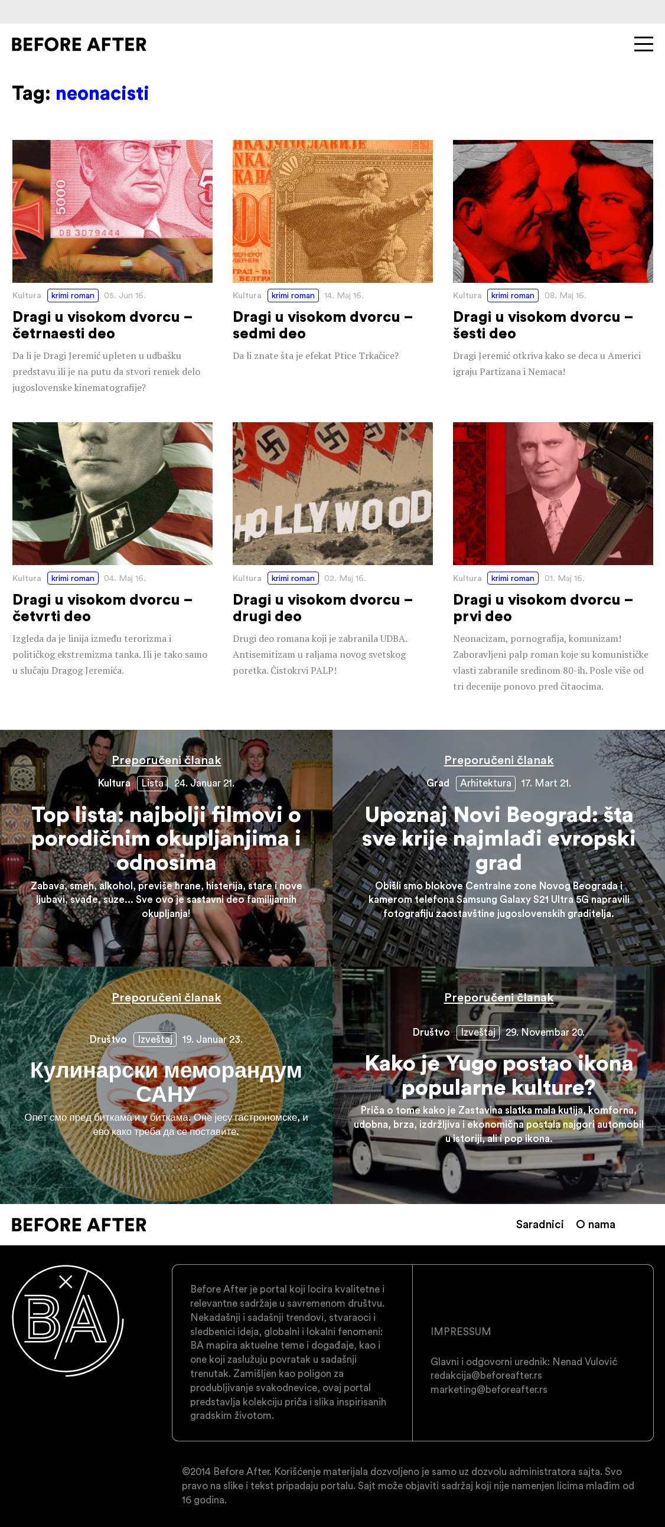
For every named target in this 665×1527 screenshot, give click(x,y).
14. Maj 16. (344, 295)
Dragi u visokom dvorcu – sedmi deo (333, 252)
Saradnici (540, 1224)
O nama (595, 1224)
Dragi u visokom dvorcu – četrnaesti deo (112, 268)
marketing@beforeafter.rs (489, 1389)
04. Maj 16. (125, 578)
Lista (152, 782)
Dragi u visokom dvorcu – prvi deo (553, 558)
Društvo (108, 1039)
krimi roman (72, 295)
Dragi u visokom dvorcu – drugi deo (333, 550)
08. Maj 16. (565, 295)
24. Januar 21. (204, 782)
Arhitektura (485, 782)
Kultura (26, 295)
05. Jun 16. (125, 295)
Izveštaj (155, 1039)
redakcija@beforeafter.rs (486, 1375)
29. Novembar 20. (545, 1032)
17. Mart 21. (546, 782)
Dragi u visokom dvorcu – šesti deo (553, 260)
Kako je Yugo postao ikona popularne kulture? (498, 1085)
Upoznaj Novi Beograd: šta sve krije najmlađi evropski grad (498, 848)
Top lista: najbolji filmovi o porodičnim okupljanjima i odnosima (166, 848)
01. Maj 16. (565, 578)
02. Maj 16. (345, 578)
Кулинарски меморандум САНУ (166, 1085)
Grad (437, 782)
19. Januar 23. (212, 1039)
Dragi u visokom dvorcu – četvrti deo (112, 550)
